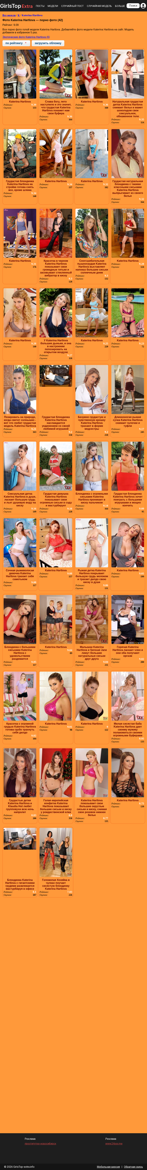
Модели (53, 6)
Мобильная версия (108, 1166)
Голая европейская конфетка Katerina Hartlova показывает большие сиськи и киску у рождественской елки (56, 806)
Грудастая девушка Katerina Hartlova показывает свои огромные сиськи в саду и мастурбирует (56, 499)
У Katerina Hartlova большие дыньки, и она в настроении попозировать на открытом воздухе (56, 346)
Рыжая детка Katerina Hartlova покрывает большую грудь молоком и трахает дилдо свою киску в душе (92, 576)
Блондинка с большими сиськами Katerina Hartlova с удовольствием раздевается (19, 653)
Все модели (9, 15)
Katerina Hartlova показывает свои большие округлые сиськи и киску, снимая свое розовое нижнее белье (92, 807)
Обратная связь (133, 1166)
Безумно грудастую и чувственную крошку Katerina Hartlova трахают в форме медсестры (92, 423)
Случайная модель (99, 6)
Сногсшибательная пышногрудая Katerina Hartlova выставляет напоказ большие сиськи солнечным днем (92, 266)
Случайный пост (72, 6)
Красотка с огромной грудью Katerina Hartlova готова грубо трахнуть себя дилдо (20, 728)
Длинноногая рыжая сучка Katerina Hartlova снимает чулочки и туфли (128, 421)
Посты (40, 6)
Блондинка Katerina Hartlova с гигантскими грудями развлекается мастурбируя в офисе (20, 884)
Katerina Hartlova (32, 15)
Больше (120, 6)
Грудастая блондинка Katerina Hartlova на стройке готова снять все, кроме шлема (20, 185)
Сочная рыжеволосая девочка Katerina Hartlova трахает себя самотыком (20, 575)
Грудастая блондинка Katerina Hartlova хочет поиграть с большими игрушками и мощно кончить (128, 499)
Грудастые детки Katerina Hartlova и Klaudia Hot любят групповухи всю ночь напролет (20, 806)
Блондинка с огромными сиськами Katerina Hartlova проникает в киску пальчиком (92, 498)
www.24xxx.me (113, 1143)
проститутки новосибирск (40, 1143)
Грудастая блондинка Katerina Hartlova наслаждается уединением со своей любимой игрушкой (56, 423)
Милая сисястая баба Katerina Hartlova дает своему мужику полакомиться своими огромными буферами (127, 729)
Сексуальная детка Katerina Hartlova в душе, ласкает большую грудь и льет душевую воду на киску (20, 499)
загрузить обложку (48, 43)
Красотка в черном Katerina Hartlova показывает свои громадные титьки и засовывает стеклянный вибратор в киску (56, 268)
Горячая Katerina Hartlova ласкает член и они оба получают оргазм (128, 651)
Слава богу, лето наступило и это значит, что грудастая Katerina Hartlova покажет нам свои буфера (55, 107)
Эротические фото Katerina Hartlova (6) (26, 37)
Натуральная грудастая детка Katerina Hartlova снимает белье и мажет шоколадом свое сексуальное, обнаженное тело (127, 109)
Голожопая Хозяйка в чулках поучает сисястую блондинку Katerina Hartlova (56, 884)
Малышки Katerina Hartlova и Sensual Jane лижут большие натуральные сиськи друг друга (92, 653)
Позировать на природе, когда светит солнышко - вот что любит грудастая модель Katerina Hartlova (20, 421)
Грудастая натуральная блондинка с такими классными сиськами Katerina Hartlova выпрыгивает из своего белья (127, 188)
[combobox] (16, 43)
